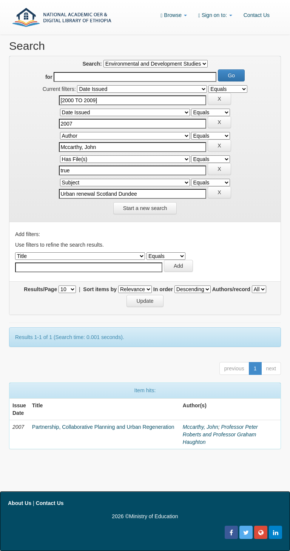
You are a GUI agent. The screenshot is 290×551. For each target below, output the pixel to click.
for (48, 77)
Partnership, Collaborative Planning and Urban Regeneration (103, 427)
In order (163, 289)
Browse (173, 15)
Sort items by (100, 289)
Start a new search (145, 208)
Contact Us (257, 15)
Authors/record (231, 289)
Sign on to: (215, 15)
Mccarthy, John (200, 427)
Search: (92, 64)
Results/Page (40, 289)
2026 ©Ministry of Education (145, 516)
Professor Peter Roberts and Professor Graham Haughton (220, 434)
